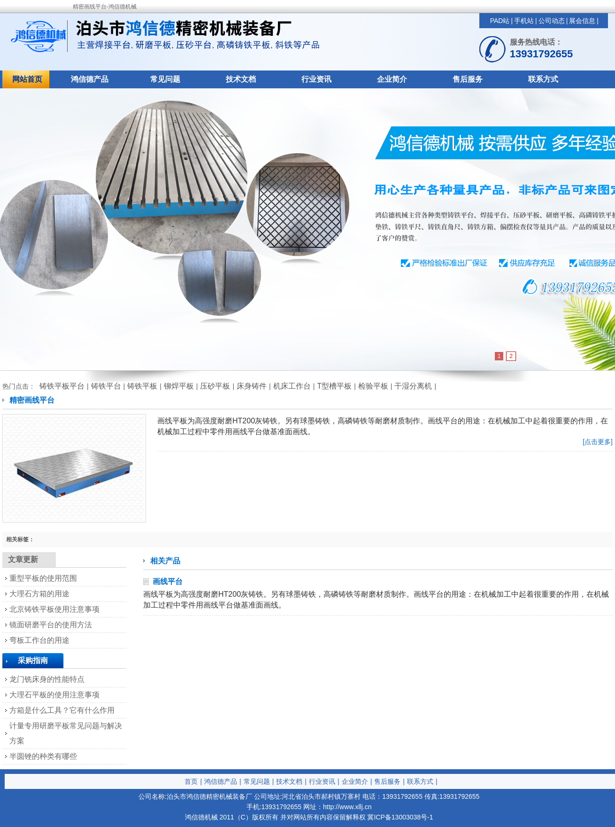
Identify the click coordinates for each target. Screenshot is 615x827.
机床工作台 (292, 386)
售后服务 (468, 79)
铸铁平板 (142, 386)
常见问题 (165, 79)
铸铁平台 (106, 386)
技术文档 (241, 79)
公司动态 (551, 20)
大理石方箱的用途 (39, 594)
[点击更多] (598, 441)
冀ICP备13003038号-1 (400, 817)
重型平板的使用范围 (43, 578)
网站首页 (27, 79)
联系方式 (543, 79)
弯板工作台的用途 (39, 640)
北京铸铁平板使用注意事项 (54, 609)
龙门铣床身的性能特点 (47, 679)
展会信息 (582, 20)
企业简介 (392, 79)
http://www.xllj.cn (347, 807)
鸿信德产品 (89, 79)
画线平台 (168, 581)
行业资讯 (316, 79)
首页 (191, 781)
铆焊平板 (179, 386)
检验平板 (373, 386)
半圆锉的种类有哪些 (43, 756)
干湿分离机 (413, 386)
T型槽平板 (334, 386)
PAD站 (500, 20)
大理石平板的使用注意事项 (54, 695)
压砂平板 (215, 386)
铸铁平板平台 (62, 386)
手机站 (524, 20)
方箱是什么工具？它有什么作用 (62, 710)
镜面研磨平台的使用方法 (50, 625)
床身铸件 (252, 386)
